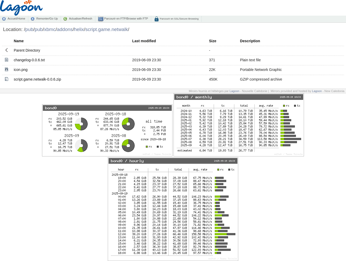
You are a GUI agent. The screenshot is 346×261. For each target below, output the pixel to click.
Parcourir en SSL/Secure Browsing (179, 18)
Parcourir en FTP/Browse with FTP (125, 18)
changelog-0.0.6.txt (29, 60)
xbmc (50, 29)
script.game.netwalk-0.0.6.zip (37, 79)
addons (65, 29)
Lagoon (235, 91)
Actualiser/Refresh (80, 18)
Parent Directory (27, 50)
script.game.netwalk (106, 29)
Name (19, 41)
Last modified (144, 41)
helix (79, 29)
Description (250, 41)
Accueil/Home (16, 18)
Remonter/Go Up (47, 18)
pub (29, 29)
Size (212, 41)
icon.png (21, 70)
